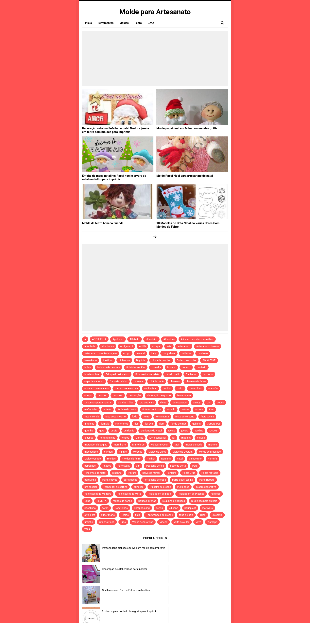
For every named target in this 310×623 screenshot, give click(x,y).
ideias (171, 430)
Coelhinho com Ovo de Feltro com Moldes (126, 569)
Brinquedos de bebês (147, 374)
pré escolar (90, 486)
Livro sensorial (157, 437)
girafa (114, 430)
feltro (146, 416)
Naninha (166, 458)
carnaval (138, 381)
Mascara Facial (159, 444)
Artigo (126, 353)
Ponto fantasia (209, 472)
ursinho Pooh (106, 522)
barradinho (90, 360)
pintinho (117, 472)
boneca (171, 367)
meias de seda (193, 444)
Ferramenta (162, 416)
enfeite (108, 409)
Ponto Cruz (188, 472)
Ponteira (171, 472)
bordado (201, 367)
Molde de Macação (210, 451)
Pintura (132, 472)
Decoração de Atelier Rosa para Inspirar (198, 547)
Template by (189, 614)
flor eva (149, 423)
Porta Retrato (207, 479)
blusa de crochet (161, 360)
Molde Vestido (92, 458)
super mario (108, 514)
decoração (135, 395)
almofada (89, 346)
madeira (186, 437)
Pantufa (212, 458)
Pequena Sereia (155, 465)
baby (154, 353)
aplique (156, 346)
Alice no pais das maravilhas (197, 339)
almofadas (108, 346)
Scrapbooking (142, 507)
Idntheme (196, 614)
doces (220, 402)
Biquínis (140, 360)
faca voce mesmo (115, 416)
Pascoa (107, 465)
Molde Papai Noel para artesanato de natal (182, 175)
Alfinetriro (169, 339)
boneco (186, 367)
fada (134, 416)
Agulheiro (117, 339)
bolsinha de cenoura (108, 367)
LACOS (213, 430)
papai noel (90, 465)
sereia (159, 507)
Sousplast (190, 507)
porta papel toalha (182, 479)
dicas (163, 402)
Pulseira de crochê (160, 486)
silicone (173, 507)
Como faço (195, 388)
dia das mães (125, 402)
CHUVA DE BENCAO (126, 388)
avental (140, 353)
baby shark (169, 353)
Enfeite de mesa (127, 409)
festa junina (207, 416)
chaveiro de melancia (96, 388)
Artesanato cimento (207, 346)
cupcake (118, 395)
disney (196, 402)
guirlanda (129, 430)
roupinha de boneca (173, 500)
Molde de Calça (157, 451)
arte (169, 346)
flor (136, 423)
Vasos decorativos (142, 522)
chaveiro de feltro (196, 381)
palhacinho (195, 458)
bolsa (87, 367)
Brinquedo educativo (117, 374)
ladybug (88, 437)
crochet (102, 395)
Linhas (139, 437)
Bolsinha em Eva (135, 367)
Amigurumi (126, 346)
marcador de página (95, 444)
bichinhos (124, 360)
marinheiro (120, 444)
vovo (198, 522)
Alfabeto (134, 339)
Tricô (202, 514)
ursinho (88, 522)
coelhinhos (150, 388)
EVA (211, 409)
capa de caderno (93, 381)
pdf (138, 465)
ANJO (142, 346)
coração (213, 388)
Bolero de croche (186, 360)
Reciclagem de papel (159, 493)
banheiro (203, 353)
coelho (167, 388)
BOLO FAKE (208, 360)
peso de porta (178, 465)
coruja (88, 395)
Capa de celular (118, 381)
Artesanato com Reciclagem (100, 353)
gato (102, 430)
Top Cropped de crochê (159, 514)
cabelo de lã (173, 374)
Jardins (199, 430)
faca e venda (91, 416)
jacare (184, 430)
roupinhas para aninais (204, 500)
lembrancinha (107, 437)
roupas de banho (122, 500)
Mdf (177, 444)
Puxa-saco (183, 486)
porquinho (90, 479)
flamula (104, 423)
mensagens (91, 451)
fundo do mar (178, 423)
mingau (108, 451)
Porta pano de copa (155, 479)
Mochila (137, 451)
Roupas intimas (147, 500)
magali (201, 437)
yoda (87, 528)
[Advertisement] (155, 58)
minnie (123, 451)
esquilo (171, 409)
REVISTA (101, 500)
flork (161, 423)
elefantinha (90, 409)
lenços (125, 437)
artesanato (184, 346)
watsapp (212, 522)
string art (89, 514)
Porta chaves (109, 479)
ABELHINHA (99, 339)
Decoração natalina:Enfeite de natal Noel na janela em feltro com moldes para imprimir (115, 130)
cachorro (208, 374)
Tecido (125, 514)
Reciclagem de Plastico (191, 493)
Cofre (180, 388)
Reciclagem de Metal (129, 493)
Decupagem (184, 395)
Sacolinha (90, 507)
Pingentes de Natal (95, 472)
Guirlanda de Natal (151, 430)
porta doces (130, 479)
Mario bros (138, 444)
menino (212, 444)
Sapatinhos (121, 507)
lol (173, 437)
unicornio (217, 514)
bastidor (107, 360)
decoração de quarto (159, 395)
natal (180, 458)
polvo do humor (151, 472)
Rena (87, 500)
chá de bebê (157, 381)
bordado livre (91, 374)
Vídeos (163, 522)
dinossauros (180, 402)
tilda (137, 514)
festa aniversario (184, 416)
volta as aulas (182, 522)
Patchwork (123, 465)
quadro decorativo (206, 486)
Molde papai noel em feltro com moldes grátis (184, 128)
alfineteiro (151, 339)
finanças (89, 423)
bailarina (186, 353)
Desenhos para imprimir (98, 402)
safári (105, 507)
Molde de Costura (182, 451)
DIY (209, 402)
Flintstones (121, 423)
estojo (185, 409)
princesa (139, 486)
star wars (207, 507)
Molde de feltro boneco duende (101, 223)
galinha (196, 423)
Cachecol (191, 374)
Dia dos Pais (147, 402)
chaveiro (175, 381)
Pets (194, 465)
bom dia (156, 367)
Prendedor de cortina (115, 486)
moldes (111, 458)
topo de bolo (186, 514)
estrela (199, 409)
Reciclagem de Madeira (97, 493)
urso (123, 522)
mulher (151, 458)
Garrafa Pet (213, 423)
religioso (216, 493)
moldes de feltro (131, 458)
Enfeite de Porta (151, 409)
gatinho (88, 430)
